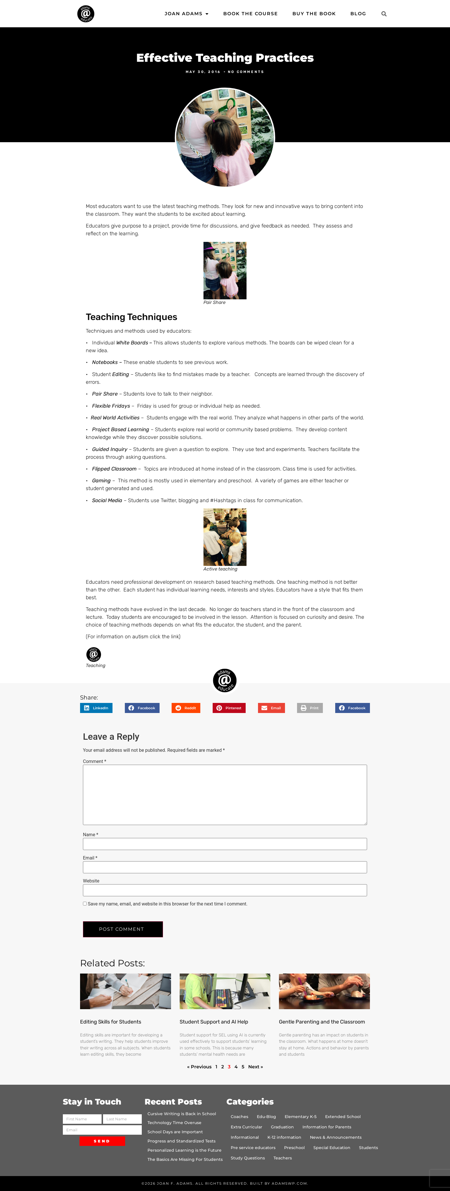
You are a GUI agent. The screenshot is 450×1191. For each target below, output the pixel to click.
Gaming (101, 480)
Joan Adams (187, 14)
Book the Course (250, 13)
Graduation (282, 1127)
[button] (384, 13)
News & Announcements (336, 1137)
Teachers (283, 1158)
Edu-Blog (266, 1116)
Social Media (106, 500)
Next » (255, 1066)
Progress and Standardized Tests (182, 1141)
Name (90, 834)
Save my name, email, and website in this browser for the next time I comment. (168, 904)
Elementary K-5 (301, 1116)
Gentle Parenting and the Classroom (322, 1022)
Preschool (294, 1147)
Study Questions (248, 1158)
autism (140, 636)
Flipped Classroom (114, 469)
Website (91, 881)
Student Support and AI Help (214, 1022)
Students (368, 1147)
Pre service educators (253, 1147)
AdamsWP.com (289, 1183)
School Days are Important (175, 1131)
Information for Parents (326, 1127)
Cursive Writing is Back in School (182, 1113)
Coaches (239, 1116)
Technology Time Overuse (174, 1122)
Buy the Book (314, 13)
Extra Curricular (246, 1127)
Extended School (343, 1116)
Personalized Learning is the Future (185, 1150)
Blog (358, 13)
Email (90, 858)
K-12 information (284, 1137)
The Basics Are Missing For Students (185, 1159)
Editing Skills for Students (110, 1022)
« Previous (199, 1066)
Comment (94, 761)
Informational (245, 1137)
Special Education (331, 1147)
